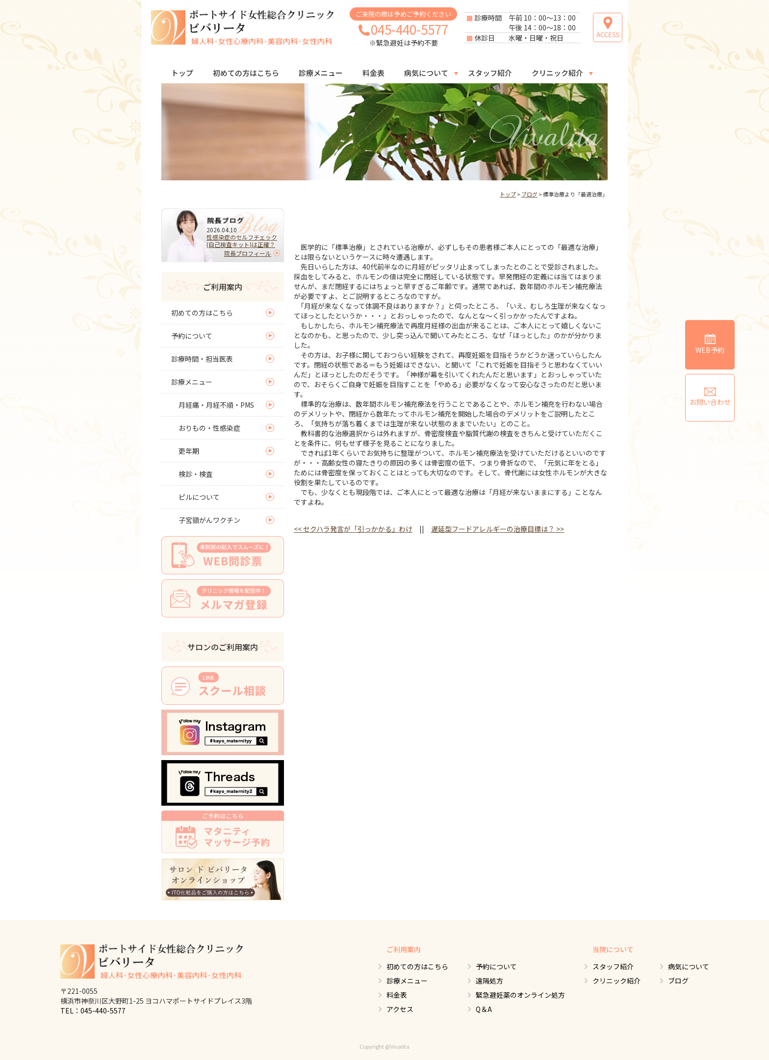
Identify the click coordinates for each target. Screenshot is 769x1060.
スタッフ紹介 (490, 73)
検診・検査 (196, 474)
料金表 (373, 73)
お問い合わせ (710, 397)
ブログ (529, 194)
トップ (182, 73)
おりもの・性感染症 (209, 428)
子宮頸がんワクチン (209, 520)
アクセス (399, 1009)
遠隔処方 (489, 981)
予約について (191, 336)
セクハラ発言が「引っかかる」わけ (353, 529)
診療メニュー (321, 73)
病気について (426, 73)
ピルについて (199, 497)
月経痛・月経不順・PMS (216, 405)
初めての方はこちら (246, 73)
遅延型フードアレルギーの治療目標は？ (497, 529)
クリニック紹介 (557, 73)
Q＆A (484, 1009)
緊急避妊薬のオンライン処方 (520, 995)
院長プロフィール (247, 253)
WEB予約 (709, 344)
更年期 (189, 451)
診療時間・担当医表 (202, 359)
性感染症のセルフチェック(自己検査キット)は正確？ (241, 240)
